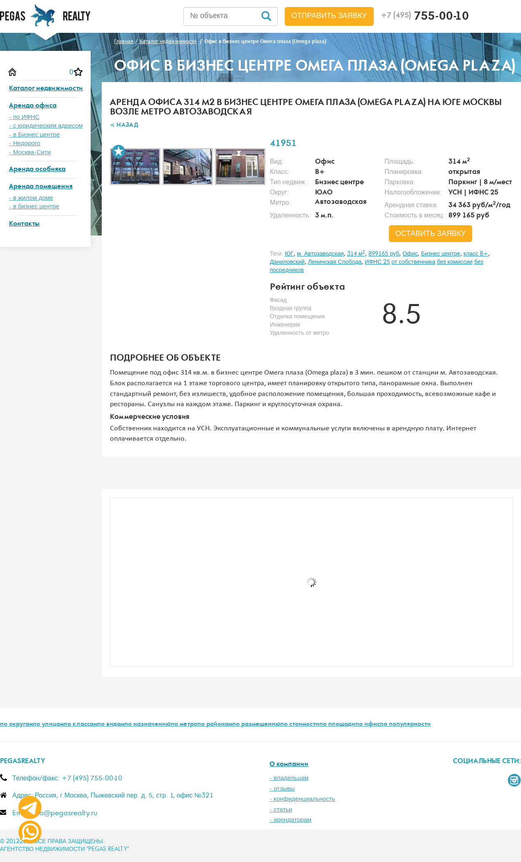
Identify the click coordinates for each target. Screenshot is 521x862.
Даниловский (287, 262)
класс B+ (476, 254)
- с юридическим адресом (46, 126)
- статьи (281, 810)
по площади (337, 724)
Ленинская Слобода (335, 262)
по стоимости (299, 724)
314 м (356, 254)
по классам (80, 724)
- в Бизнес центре (34, 135)
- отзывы (282, 789)
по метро (184, 724)
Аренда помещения (41, 187)
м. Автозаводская (320, 254)
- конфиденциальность (302, 799)
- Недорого (24, 143)
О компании (289, 764)
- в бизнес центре (34, 206)
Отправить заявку (329, 16)
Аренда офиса (33, 106)
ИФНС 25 (377, 262)
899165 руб (383, 254)
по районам (214, 724)
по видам (110, 724)
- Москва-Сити (30, 152)
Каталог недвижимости (46, 89)
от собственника (413, 262)
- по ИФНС (24, 117)
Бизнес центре (440, 254)
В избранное (118, 151)
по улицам (48, 724)
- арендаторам (290, 820)
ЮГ (289, 254)
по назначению (147, 724)
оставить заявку (430, 234)
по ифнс (367, 724)
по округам (16, 724)
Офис (410, 254)
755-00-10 (425, 17)
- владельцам (289, 778)
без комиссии (455, 262)
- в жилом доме (31, 198)
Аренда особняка (37, 170)
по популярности (405, 724)
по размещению (256, 724)
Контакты (24, 224)
